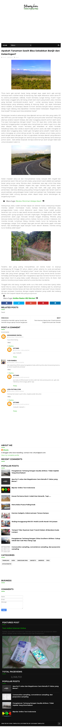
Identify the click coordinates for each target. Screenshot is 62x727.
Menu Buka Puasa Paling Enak (23, 506)
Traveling (5, 561)
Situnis (16, 349)
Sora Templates (14, 724)
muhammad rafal (14, 336)
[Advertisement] (31, 29)
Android (41, 561)
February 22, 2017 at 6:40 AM (21, 378)
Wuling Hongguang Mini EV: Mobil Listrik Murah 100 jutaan (34, 523)
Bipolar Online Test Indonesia (23, 489)
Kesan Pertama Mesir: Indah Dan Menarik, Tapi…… (31, 497)
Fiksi (48, 561)
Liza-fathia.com (14, 390)
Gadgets (33, 561)
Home (5, 46)
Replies (11, 347)
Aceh (13, 561)
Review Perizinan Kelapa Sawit (28, 202)
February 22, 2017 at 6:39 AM (21, 405)
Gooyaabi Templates (37, 724)
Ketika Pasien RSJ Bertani (24, 299)
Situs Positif (6, 565)
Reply (9, 343)
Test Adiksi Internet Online (14, 629)
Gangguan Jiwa (22, 561)
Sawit (17, 58)
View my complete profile (10, 456)
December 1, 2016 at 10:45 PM (16, 363)
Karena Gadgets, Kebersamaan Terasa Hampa (30, 514)
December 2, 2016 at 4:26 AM (16, 392)
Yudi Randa (12, 362)
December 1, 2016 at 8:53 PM (21, 351)
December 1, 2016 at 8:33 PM (15, 338)
